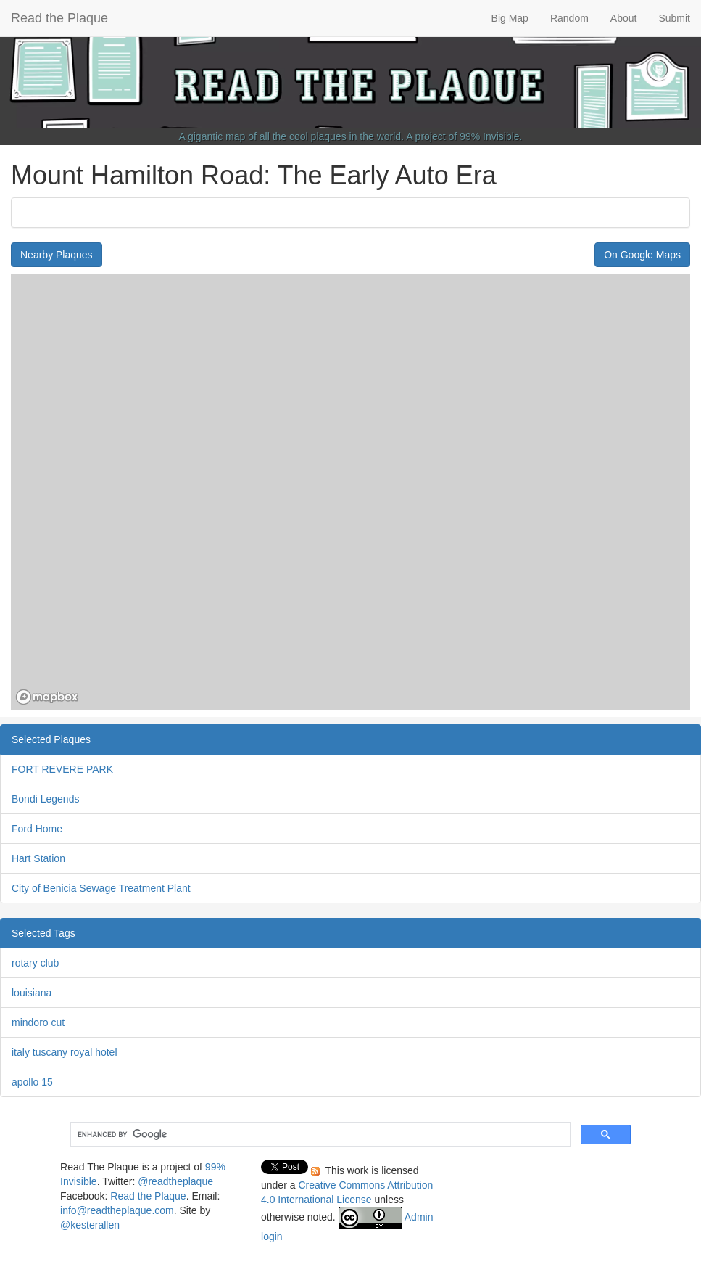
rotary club (35, 963)
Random (569, 18)
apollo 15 (32, 1082)
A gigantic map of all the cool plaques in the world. (292, 136)
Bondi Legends (45, 799)
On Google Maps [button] (642, 255)
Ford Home (37, 829)
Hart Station (38, 858)
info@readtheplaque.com (117, 1210)
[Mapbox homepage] (47, 697)
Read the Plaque (59, 18)
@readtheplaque (175, 1181)
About (623, 18)
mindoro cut (38, 1022)
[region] (350, 492)
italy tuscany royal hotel (64, 1052)
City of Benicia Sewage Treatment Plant (101, 888)
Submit (674, 18)
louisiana (31, 993)
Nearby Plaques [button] (56, 255)
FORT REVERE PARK (62, 769)
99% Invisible (490, 136)
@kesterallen (90, 1225)
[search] (319, 1134)
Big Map (509, 18)
